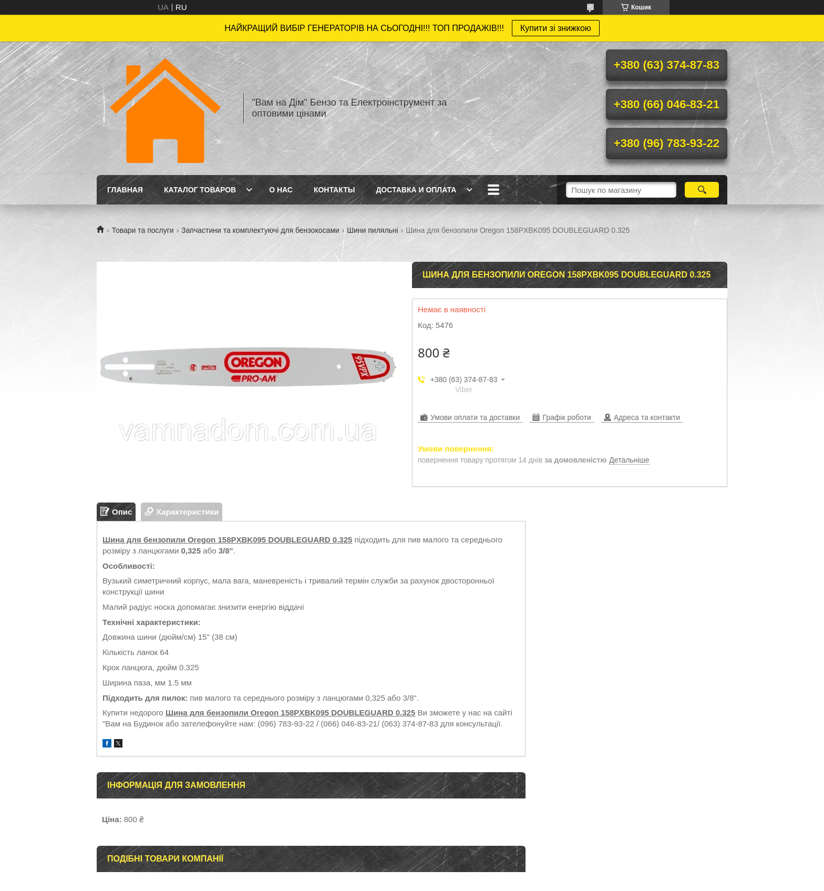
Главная (125, 190)
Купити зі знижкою (555, 28)
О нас (281, 190)
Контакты (334, 190)
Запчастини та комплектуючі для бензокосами (260, 230)
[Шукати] (702, 190)
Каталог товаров (200, 190)
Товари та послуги (142, 230)
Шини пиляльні (372, 230)
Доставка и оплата (416, 190)
